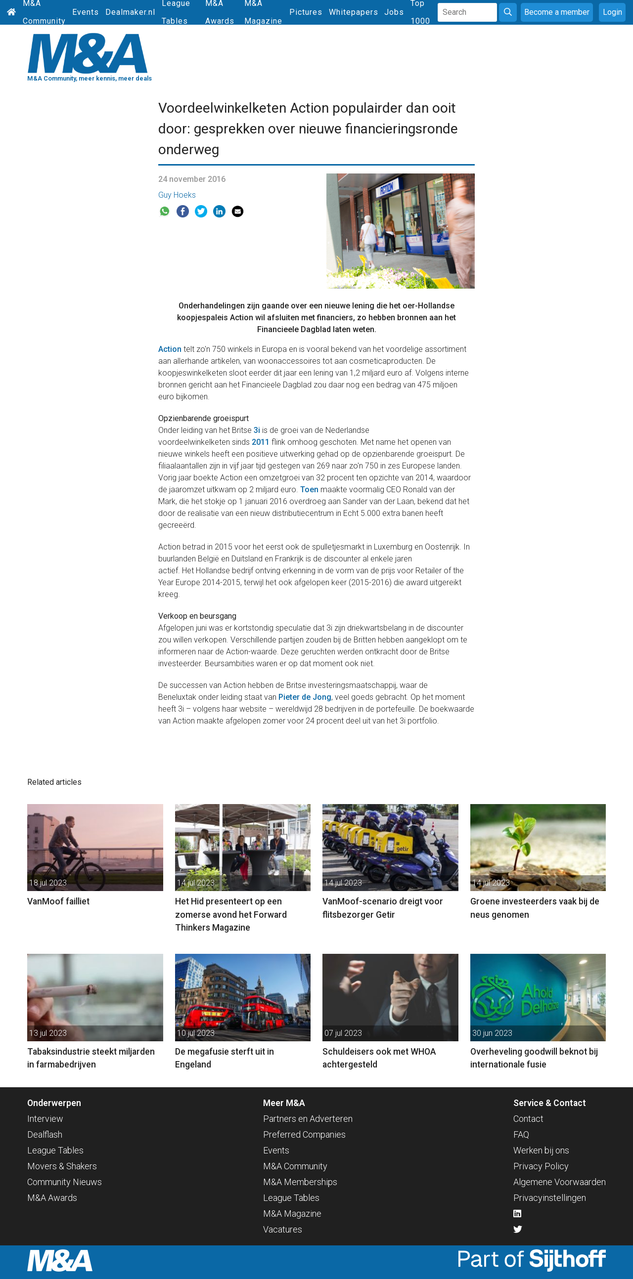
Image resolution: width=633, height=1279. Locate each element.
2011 (261, 442)
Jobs (394, 12)
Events (85, 12)
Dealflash (44, 1134)
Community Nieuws (64, 1182)
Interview (45, 1118)
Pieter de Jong (304, 697)
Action (169, 349)
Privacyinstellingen (549, 1198)
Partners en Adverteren (308, 1118)
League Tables (55, 1150)
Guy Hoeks (177, 195)
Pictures (305, 12)
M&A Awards (52, 1198)
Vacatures (282, 1229)
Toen (309, 489)
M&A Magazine (292, 1213)
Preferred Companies (304, 1134)
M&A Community (295, 1166)
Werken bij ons (541, 1150)
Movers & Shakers (62, 1166)
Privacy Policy (541, 1166)
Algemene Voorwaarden (559, 1182)
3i (257, 430)
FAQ (521, 1134)
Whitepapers (353, 12)
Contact (528, 1118)
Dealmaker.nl (130, 12)
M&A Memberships (300, 1182)
